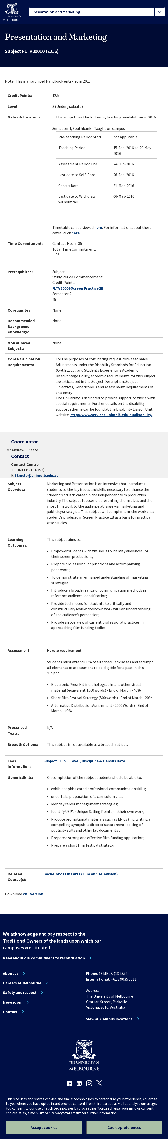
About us (11, 973)
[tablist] (97, 11)
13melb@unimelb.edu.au (36, 475)
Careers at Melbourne (22, 983)
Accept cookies (44, 1127)
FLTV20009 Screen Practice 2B (78, 288)
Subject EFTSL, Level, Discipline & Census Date (84, 760)
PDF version (33, 893)
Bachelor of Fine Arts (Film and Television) (80, 873)
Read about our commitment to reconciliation (44, 957)
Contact (10, 1011)
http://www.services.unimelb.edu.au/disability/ (111, 414)
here (98, 227)
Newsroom (13, 1002)
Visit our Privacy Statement (58, 1113)
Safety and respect (20, 992)
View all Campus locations (109, 1018)
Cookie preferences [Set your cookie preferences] (124, 1127)
